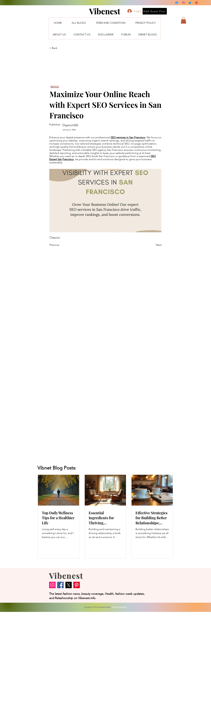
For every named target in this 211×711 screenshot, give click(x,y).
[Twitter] (190, 2)
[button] (183, 20)
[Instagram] (183, 2)
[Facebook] (176, 2)
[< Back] (60, 48)
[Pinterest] (196, 2)
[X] (68, 585)
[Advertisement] (99, 661)
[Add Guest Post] (155, 11)
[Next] (153, 245)
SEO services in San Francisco (128, 137)
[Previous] (60, 245)
